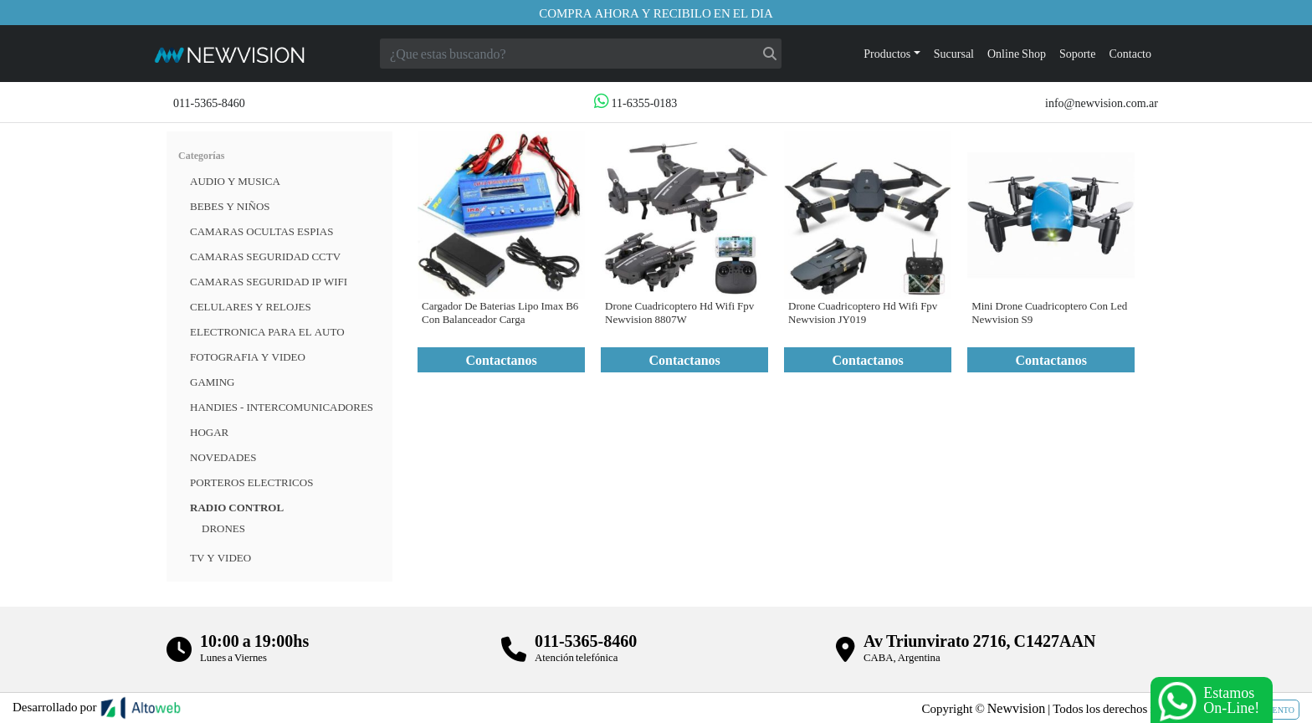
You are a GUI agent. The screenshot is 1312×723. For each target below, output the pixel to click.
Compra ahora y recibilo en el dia (656, 12)
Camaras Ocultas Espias (261, 231)
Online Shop (1016, 53)
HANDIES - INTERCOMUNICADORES (281, 406)
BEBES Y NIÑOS (230, 206)
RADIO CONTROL (237, 507)
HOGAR (209, 431)
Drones (223, 528)
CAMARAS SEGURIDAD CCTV (265, 256)
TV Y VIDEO (220, 557)
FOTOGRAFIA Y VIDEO (247, 356)
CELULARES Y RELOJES (250, 306)
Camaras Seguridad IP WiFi (268, 281)
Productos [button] (887, 53)
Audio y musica (235, 180)
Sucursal (954, 53)
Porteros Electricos (251, 482)
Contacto (1130, 53)
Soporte (1077, 53)
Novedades (223, 457)
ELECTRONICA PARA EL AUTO (267, 331)
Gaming (212, 381)
